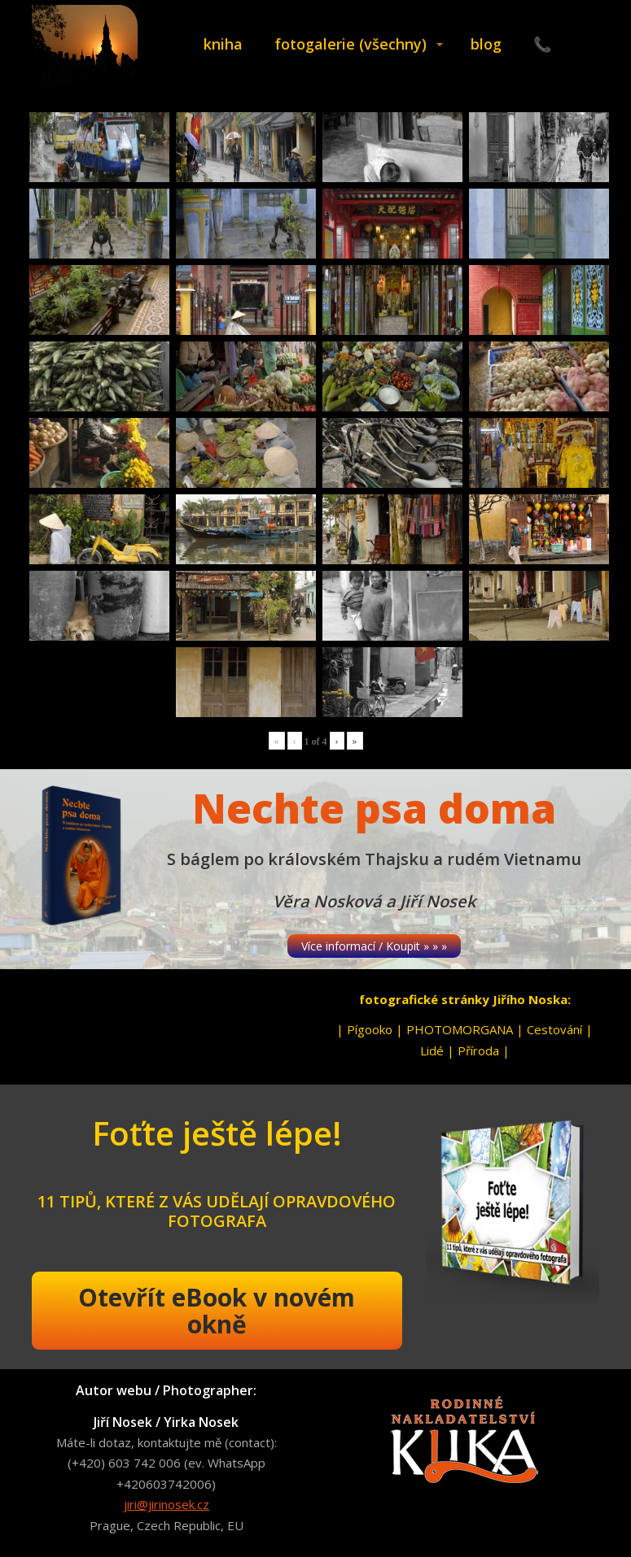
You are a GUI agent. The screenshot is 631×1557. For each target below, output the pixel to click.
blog (486, 44)
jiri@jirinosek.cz (166, 1504)
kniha (223, 44)
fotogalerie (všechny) (350, 44)
